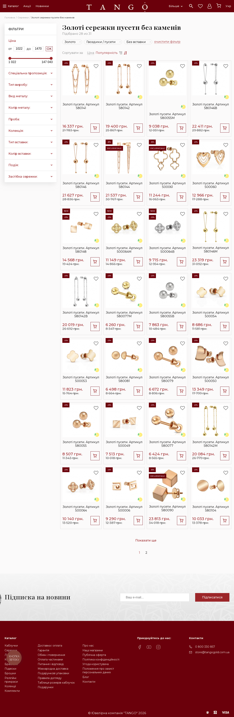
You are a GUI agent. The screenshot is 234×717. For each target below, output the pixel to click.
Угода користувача (95, 664)
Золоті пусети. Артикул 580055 (81, 444)
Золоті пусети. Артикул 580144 (124, 185)
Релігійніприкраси (11, 679)
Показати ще (145, 540)
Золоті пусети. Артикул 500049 (124, 444)
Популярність (107, 53)
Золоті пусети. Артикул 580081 (124, 379)
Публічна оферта (94, 655)
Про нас (88, 645)
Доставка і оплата (50, 645)
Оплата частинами (50, 659)
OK (49, 49)
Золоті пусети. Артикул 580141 (81, 106)
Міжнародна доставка (53, 668)
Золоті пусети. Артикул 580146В (210, 106)
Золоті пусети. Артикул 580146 (81, 185)
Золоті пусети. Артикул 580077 (167, 444)
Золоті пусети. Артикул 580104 (210, 508)
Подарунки (45, 687)
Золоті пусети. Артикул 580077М (124, 314)
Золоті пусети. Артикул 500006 (124, 508)
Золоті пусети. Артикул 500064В (167, 249)
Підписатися (212, 597)
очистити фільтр (167, 42)
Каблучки (11, 645)
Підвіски (10, 668)
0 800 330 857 (205, 646)
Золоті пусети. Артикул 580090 (167, 508)
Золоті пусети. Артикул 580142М (210, 444)
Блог (85, 677)
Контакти (88, 681)
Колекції (10, 686)
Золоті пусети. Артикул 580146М (210, 249)
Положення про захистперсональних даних (98, 670)
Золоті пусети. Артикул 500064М (124, 249)
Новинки (42, 6)
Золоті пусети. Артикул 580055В (167, 314)
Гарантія (43, 650)
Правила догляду (50, 678)
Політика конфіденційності (100, 659)
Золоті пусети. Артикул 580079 (167, 379)
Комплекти (12, 691)
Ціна (90, 53)
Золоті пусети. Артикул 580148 (81, 249)
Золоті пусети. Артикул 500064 (81, 508)
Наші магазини (92, 650)
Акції (27, 6)
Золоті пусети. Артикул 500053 (81, 379)
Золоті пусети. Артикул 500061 (167, 185)
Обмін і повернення (51, 655)
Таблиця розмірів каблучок (56, 682)
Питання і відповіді (51, 664)
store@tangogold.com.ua (212, 652)
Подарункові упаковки (53, 673)
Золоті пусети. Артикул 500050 (210, 379)
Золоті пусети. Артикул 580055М (167, 116)
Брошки (10, 673)
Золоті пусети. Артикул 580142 (124, 106)
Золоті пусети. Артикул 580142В (81, 314)
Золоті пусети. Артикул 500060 (210, 185)
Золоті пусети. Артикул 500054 (210, 314)
